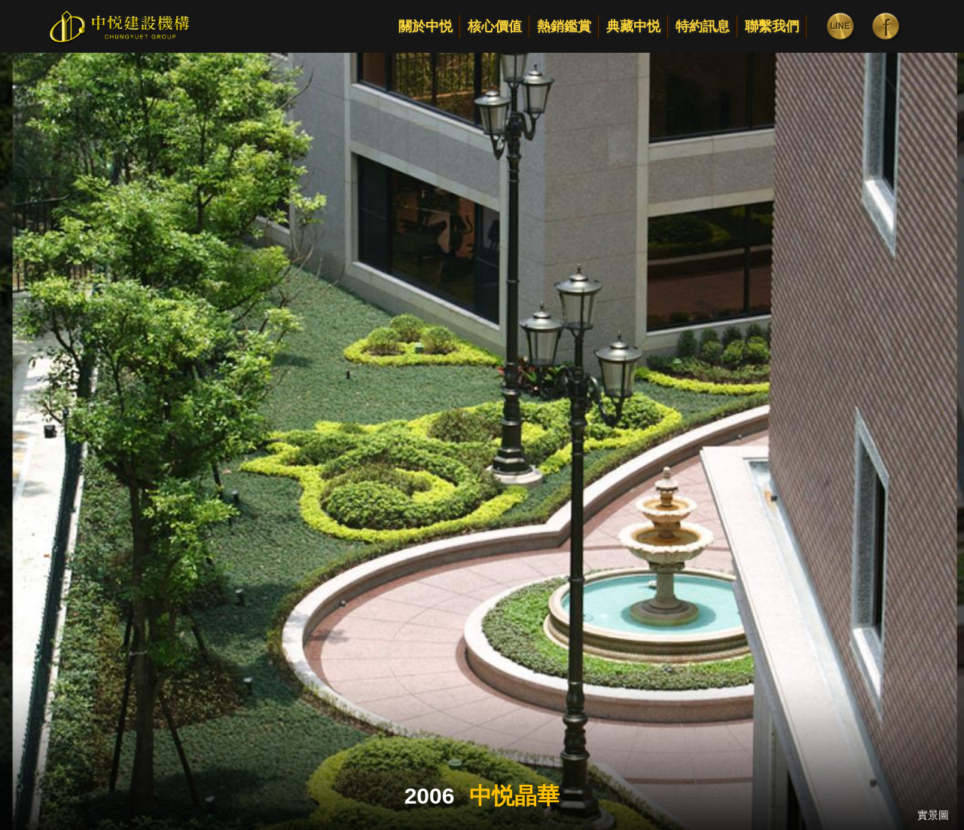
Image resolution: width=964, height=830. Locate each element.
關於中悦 (425, 26)
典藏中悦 (633, 26)
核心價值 (495, 26)
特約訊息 (703, 26)
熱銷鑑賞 (564, 26)
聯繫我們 (772, 26)
